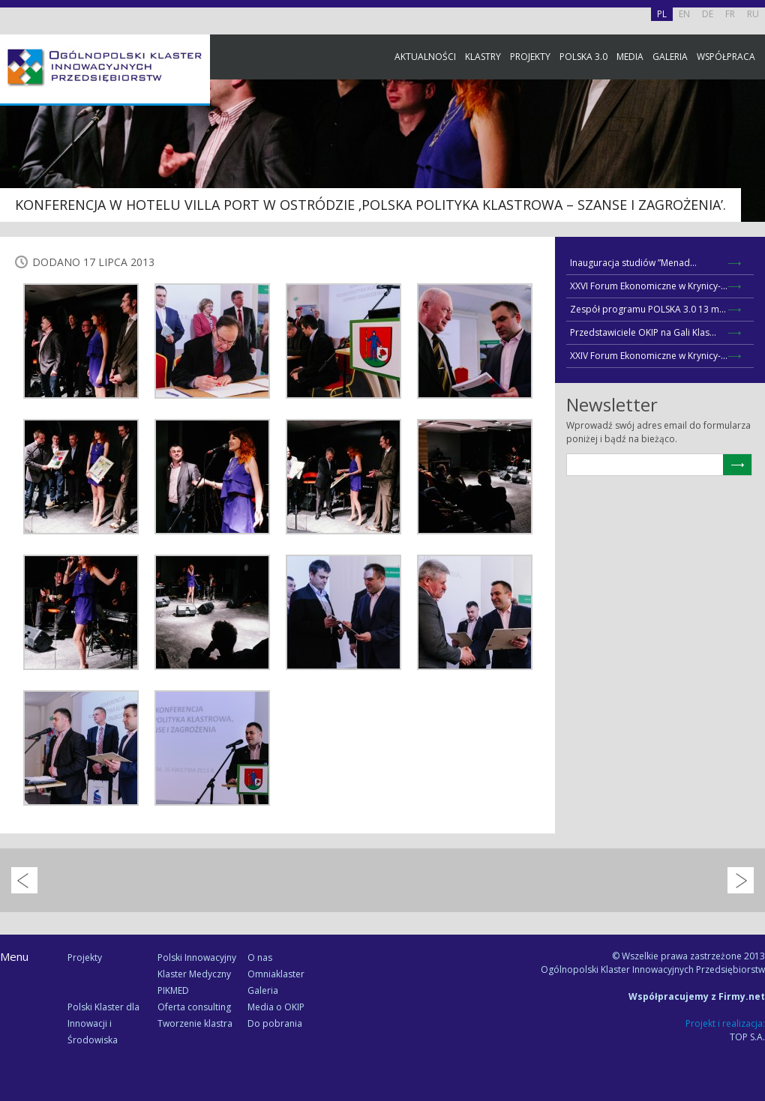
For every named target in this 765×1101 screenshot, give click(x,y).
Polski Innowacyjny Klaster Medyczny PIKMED (197, 974)
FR (730, 13)
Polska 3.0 (584, 56)
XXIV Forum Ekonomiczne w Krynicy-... (649, 355)
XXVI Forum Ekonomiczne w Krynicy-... (649, 286)
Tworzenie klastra (195, 1023)
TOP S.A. (747, 1037)
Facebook (750, 166)
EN (684, 13)
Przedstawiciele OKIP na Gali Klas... (643, 332)
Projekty (530, 56)
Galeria (670, 56)
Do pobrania (275, 1023)
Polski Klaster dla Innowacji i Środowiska (104, 1023)
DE (707, 13)
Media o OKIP (276, 1007)
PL (662, 13)
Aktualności (425, 56)
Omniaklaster (276, 974)
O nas (260, 957)
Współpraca (726, 56)
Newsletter (750, 279)
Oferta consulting (194, 1007)
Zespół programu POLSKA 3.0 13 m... (648, 309)
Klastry (483, 56)
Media (630, 56)
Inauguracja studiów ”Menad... (633, 262)
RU (753, 13)
